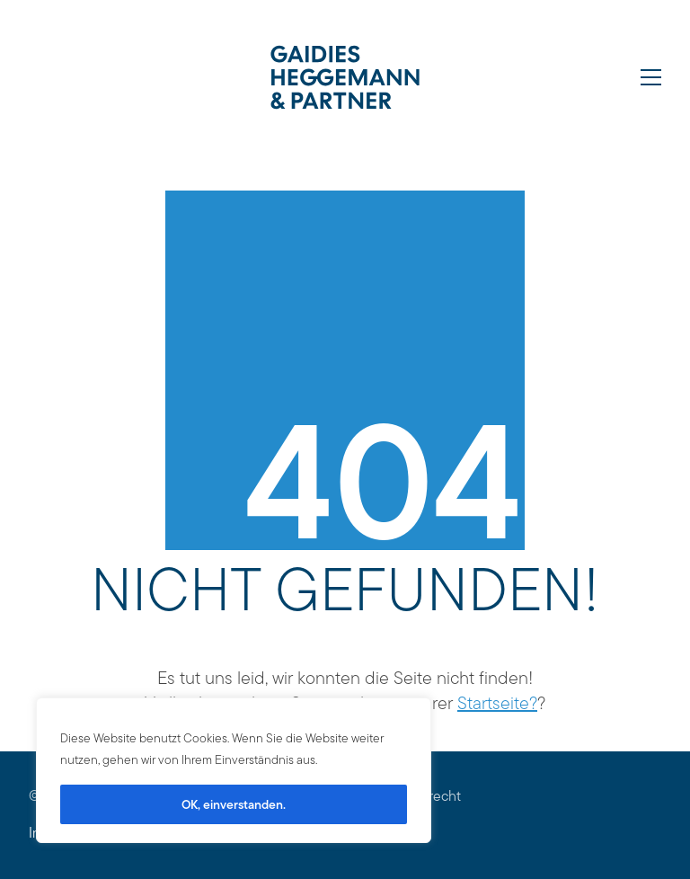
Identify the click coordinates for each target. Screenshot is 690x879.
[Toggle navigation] (651, 77)
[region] (233, 770)
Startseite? (497, 702)
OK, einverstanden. (233, 804)
